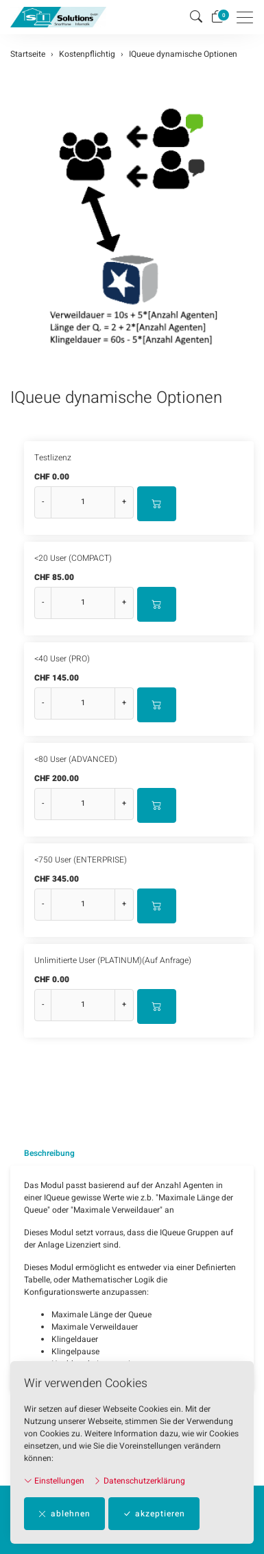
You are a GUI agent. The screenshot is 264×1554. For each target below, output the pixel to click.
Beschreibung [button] (49, 1153)
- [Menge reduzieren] (43, 502)
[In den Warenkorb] (156, 503)
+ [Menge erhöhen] (124, 502)
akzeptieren (154, 1513)
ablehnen (64, 1513)
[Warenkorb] (217, 17)
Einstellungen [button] (54, 1481)
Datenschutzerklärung (139, 1481)
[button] (196, 17)
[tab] (42, 1153)
